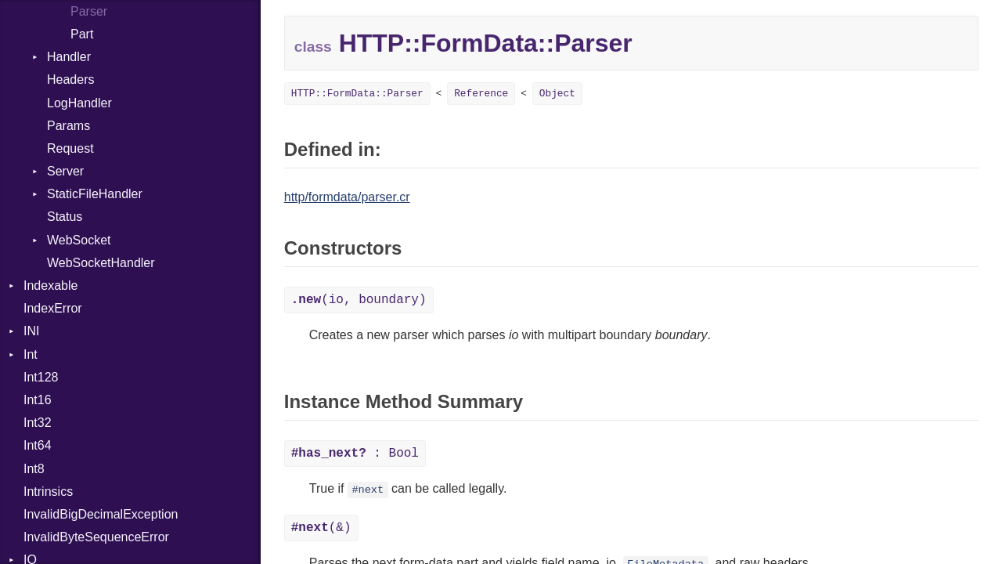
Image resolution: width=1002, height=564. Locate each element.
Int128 (40, 377)
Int (30, 354)
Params (68, 125)
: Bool (355, 453)
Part (81, 34)
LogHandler (79, 103)
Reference (481, 93)
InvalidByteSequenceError (96, 537)
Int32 (37, 422)
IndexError (52, 308)
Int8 (34, 468)
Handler (69, 56)
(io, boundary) (359, 300)
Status (64, 216)
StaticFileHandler (94, 194)
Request (70, 148)
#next (367, 490)
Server (65, 171)
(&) (321, 528)
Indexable (50, 285)
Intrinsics (48, 491)
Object (557, 93)
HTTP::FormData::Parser (357, 93)
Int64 (37, 445)
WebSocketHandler (101, 262)
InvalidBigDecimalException (100, 514)
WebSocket (79, 240)
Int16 (37, 400)
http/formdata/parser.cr (347, 197)
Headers (70, 79)
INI (31, 331)
